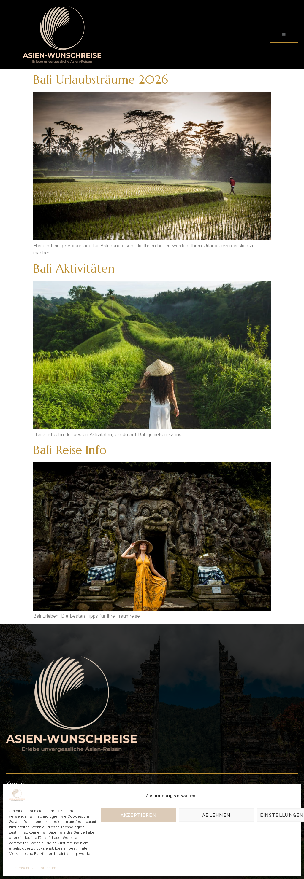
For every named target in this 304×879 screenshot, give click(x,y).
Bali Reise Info (69, 449)
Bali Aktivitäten (74, 268)
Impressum (46, 868)
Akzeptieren (138, 815)
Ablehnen (216, 815)
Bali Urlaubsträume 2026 (100, 79)
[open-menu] (284, 35)
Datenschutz (23, 868)
